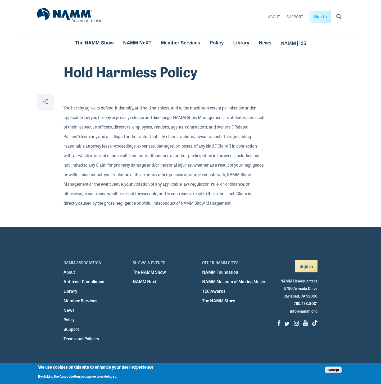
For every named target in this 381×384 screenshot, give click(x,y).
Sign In (320, 16)
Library (241, 42)
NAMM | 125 (293, 42)
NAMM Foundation (220, 272)
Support (295, 16)
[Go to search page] (339, 17)
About (274, 16)
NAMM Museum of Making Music (233, 281)
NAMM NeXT (137, 42)
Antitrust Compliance (84, 281)
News (265, 42)
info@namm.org (304, 311)
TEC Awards (213, 291)
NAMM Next (144, 281)
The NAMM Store (218, 301)
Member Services (180, 42)
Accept (333, 370)
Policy (217, 42)
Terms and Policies (81, 339)
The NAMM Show (94, 42)
